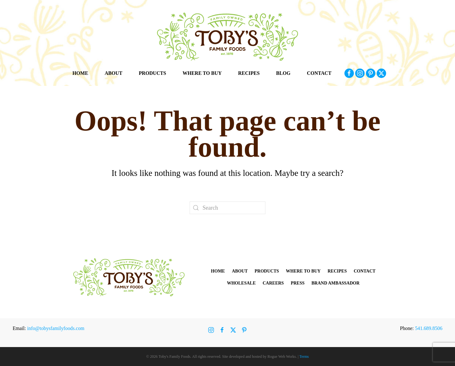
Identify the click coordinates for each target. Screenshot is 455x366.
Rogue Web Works (282, 356)
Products (267, 271)
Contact (319, 73)
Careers (273, 283)
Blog (283, 73)
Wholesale (241, 283)
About (240, 271)
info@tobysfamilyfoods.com (55, 328)
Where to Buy (202, 73)
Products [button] (152, 73)
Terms (304, 356)
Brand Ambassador (336, 283)
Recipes (249, 73)
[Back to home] (227, 37)
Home (80, 73)
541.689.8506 (428, 328)
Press (298, 283)
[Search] (227, 207)
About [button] (113, 73)
